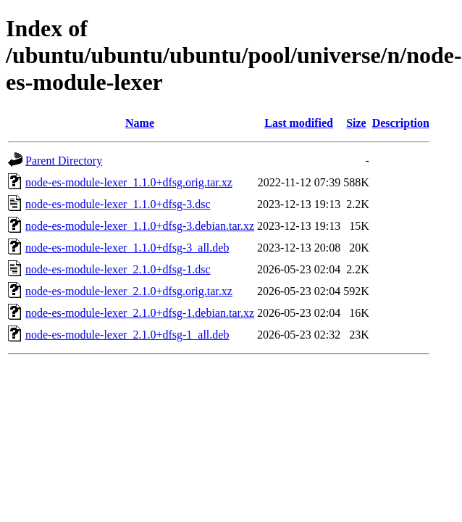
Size (356, 123)
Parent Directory (63, 160)
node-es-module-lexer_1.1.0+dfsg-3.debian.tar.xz (139, 226)
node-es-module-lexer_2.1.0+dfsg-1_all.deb (127, 334)
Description (400, 123)
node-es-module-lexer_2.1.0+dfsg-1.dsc (118, 269)
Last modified (298, 123)
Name (139, 123)
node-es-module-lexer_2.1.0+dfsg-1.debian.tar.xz (139, 313)
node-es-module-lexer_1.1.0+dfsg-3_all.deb (127, 247)
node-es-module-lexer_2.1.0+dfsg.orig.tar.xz (128, 291)
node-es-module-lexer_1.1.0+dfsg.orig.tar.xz (128, 182)
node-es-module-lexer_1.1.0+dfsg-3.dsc (118, 204)
